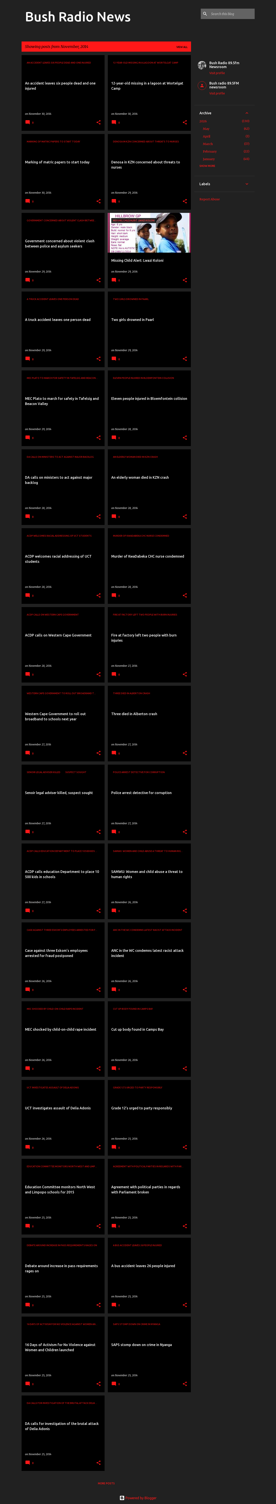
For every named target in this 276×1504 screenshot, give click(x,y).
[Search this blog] (232, 14)
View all (182, 47)
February (210, 151)
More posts (106, 1483)
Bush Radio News (78, 16)
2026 (203, 121)
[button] (98, 123)
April (206, 136)
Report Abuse (209, 199)
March (208, 144)
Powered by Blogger (138, 1498)
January (209, 159)
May (206, 129)
